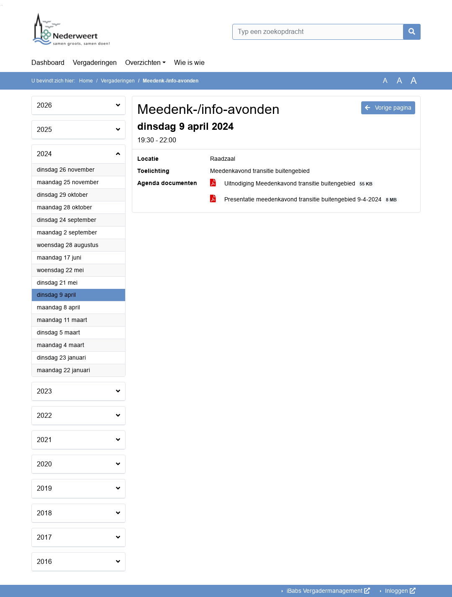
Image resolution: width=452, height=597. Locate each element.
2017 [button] (44, 537)
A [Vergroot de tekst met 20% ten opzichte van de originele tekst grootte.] (399, 80)
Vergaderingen (95, 62)
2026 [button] (44, 105)
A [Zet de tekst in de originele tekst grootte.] (385, 80)
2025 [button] (44, 129)
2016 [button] (44, 561)
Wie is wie (189, 62)
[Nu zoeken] (412, 32)
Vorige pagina (388, 107)
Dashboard (47, 62)
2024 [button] (44, 153)
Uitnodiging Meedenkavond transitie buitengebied (292, 183)
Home (86, 81)
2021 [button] (44, 439)
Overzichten (143, 62)
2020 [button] (44, 464)
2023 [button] (44, 391)
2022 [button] (44, 415)
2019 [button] (44, 488)
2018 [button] (44, 513)
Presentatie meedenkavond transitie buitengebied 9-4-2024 (305, 199)
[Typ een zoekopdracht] (326, 32)
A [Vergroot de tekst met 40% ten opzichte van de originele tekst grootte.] (414, 81)
